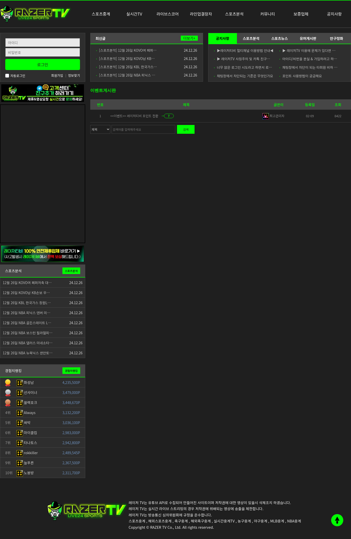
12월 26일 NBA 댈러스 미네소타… (28, 342)
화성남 (25, 382)
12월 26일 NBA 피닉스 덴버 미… (26, 312)
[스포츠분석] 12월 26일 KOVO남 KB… (125, 58)
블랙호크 (27, 402)
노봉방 (25, 472)
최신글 (101, 38)
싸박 (24, 422)
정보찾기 (74, 75)
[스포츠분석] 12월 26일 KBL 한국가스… (126, 66)
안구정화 (336, 38)
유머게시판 (308, 38)
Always (26, 412)
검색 (186, 129)
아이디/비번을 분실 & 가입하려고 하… (308, 58)
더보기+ (189, 38)
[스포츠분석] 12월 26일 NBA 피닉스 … (125, 75)
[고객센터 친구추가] (42, 92)
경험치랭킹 (71, 371)
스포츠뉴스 (279, 38)
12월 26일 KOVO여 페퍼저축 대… (27, 282)
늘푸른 (25, 462)
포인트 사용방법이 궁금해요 (301, 75)
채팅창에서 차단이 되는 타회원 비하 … (308, 67)
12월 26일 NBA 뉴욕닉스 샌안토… (28, 352)
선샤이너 (27, 392)
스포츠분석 (251, 38)
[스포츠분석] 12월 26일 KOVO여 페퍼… (126, 50)
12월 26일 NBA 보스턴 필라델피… (28, 332)
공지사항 (222, 38)
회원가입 (57, 75)
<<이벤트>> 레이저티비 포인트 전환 (134, 115)
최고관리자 (273, 115)
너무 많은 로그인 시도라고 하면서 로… (243, 67)
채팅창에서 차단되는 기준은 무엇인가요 (243, 75)
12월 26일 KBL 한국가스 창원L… (27, 302)
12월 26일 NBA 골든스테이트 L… (27, 322)
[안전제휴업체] (42, 253)
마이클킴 (27, 432)
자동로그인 (15, 75)
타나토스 (27, 442)
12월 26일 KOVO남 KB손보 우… (26, 292)
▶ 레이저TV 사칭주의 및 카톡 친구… (242, 58)
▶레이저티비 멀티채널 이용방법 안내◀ (243, 50)
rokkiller (27, 452)
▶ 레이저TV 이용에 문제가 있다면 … (307, 50)
